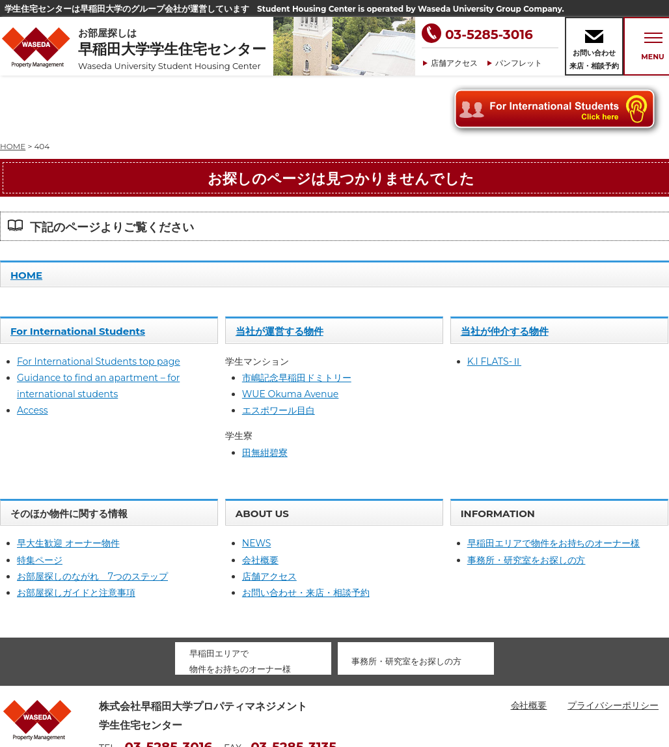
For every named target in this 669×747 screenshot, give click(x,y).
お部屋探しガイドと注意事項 (76, 534)
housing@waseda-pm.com (160, 708)
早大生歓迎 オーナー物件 (68, 484)
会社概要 (260, 501)
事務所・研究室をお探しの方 (526, 501)
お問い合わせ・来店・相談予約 (306, 534)
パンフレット (518, 63)
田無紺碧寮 (265, 394)
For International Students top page (98, 303)
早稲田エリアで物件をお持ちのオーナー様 (553, 484)
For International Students (77, 272)
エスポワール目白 (278, 352)
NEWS (256, 484)
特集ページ (39, 501)
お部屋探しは (175, 49)
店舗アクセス (454, 63)
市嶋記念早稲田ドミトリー (296, 319)
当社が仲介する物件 (505, 272)
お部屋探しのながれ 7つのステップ (92, 518)
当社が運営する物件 (279, 272)
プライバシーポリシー (613, 647)
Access (32, 352)
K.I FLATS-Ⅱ (494, 303)
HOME (26, 216)
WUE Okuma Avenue (290, 335)
